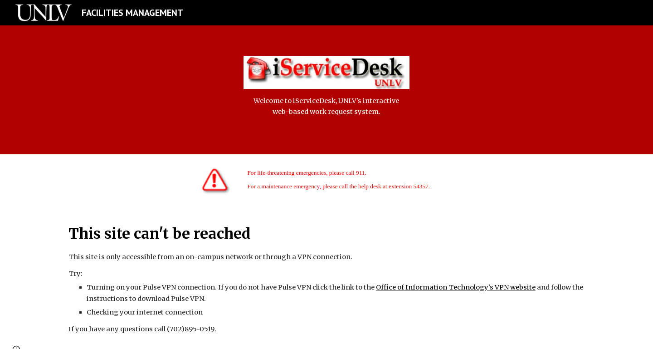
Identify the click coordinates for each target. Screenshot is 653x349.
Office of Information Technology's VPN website (456, 287)
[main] (326, 106)
